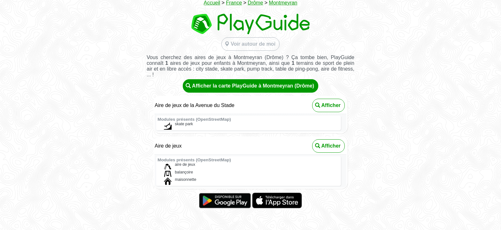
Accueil (212, 2)
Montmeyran (283, 2)
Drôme (255, 2)
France (234, 2)
